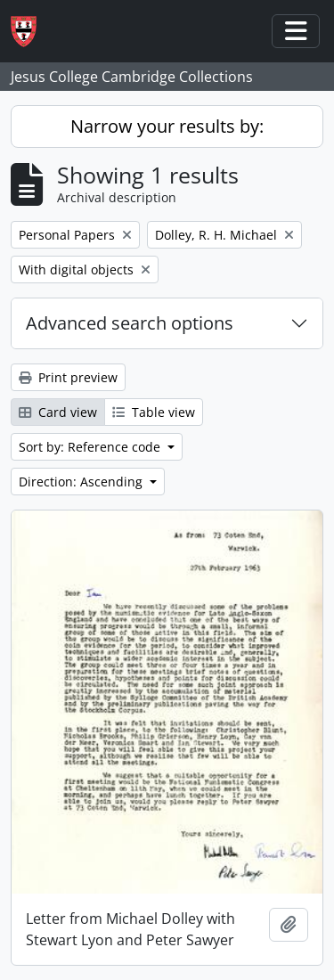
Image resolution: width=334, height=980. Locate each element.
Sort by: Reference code (91, 446)
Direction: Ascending (82, 481)
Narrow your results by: (167, 126)
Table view (153, 412)
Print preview (68, 377)
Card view (58, 412)
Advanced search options (129, 323)
